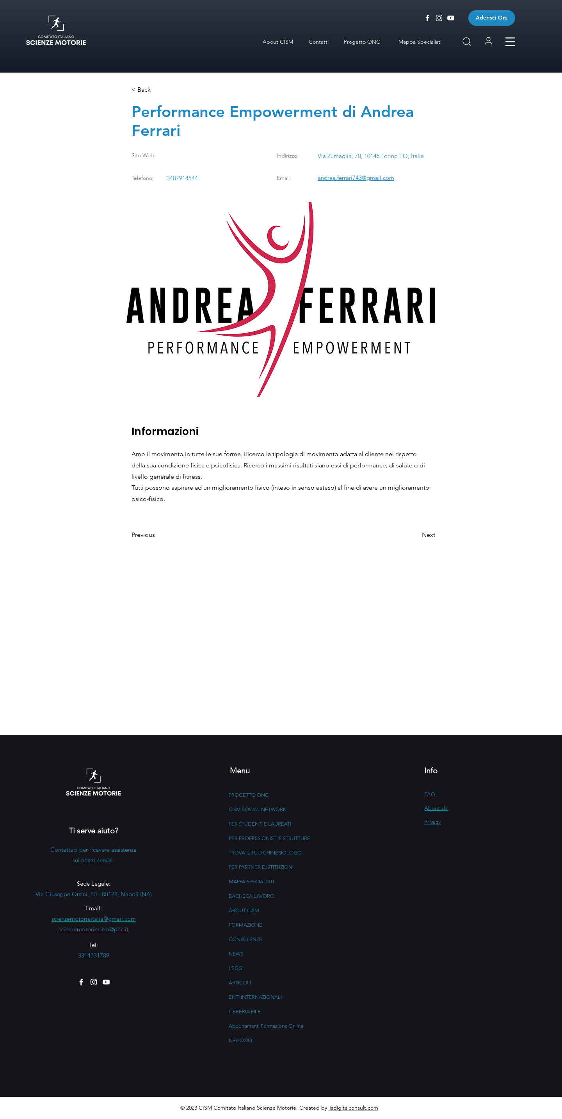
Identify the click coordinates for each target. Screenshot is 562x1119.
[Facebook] (81, 982)
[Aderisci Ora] (491, 18)
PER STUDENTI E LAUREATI (260, 824)
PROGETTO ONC (249, 795)
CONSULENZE (245, 939)
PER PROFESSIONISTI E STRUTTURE (269, 838)
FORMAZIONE (245, 925)
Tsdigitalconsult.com (353, 1107)
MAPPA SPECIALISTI (251, 882)
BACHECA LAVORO (251, 896)
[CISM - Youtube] (450, 18)
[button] (510, 41)
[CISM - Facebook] (427, 18)
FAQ (430, 794)
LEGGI (236, 968)
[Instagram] (93, 982)
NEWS (236, 954)
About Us (436, 808)
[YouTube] (106, 982)
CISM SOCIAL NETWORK (257, 809)
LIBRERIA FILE (245, 1011)
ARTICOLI (240, 983)
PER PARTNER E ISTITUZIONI (261, 867)
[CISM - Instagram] (439, 18)
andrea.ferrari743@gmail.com (356, 177)
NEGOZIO (240, 1040)
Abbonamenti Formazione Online (266, 1026)
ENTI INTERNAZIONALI (255, 997)
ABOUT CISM (244, 910)
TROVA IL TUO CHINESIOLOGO (265, 853)
